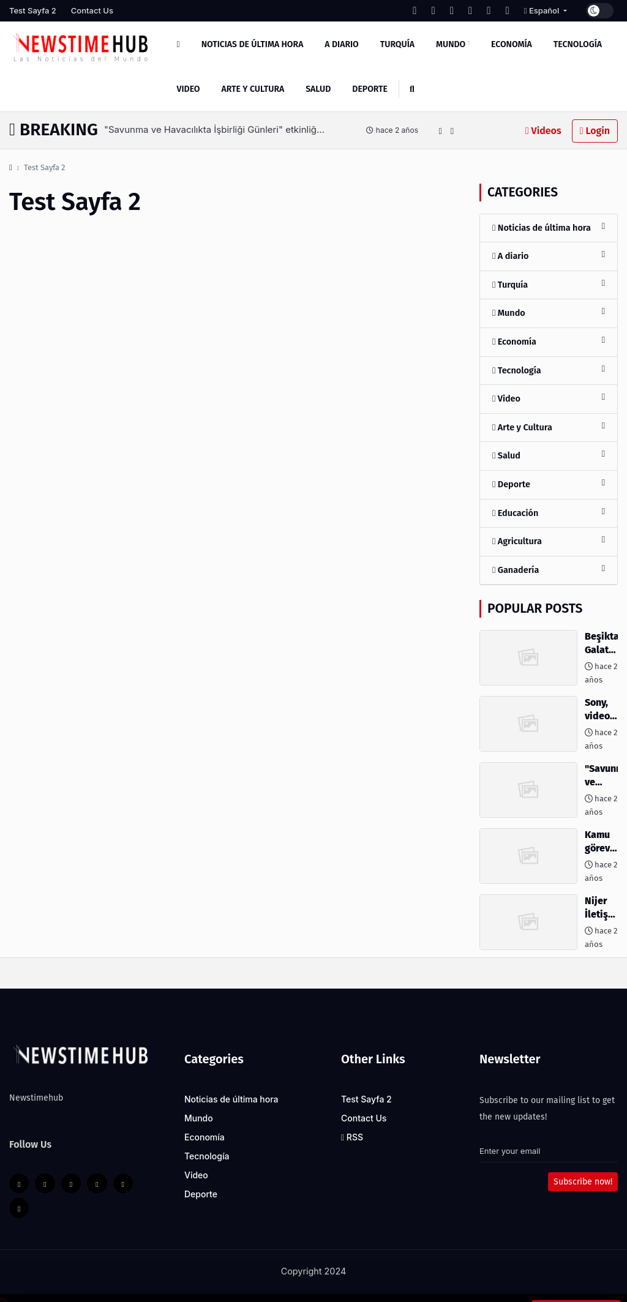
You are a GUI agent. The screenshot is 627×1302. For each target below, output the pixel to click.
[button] (439, 130)
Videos (543, 131)
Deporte (370, 89)
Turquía (397, 44)
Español (542, 10)
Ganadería (548, 569)
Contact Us (92, 10)
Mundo (453, 44)
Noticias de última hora (252, 44)
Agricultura (548, 541)
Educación (548, 512)
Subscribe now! (583, 1182)
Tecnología (578, 44)
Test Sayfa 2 (32, 10)
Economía (511, 44)
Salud (318, 89)
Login (595, 131)
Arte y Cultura (253, 89)
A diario (341, 44)
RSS (352, 1137)
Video (188, 89)
